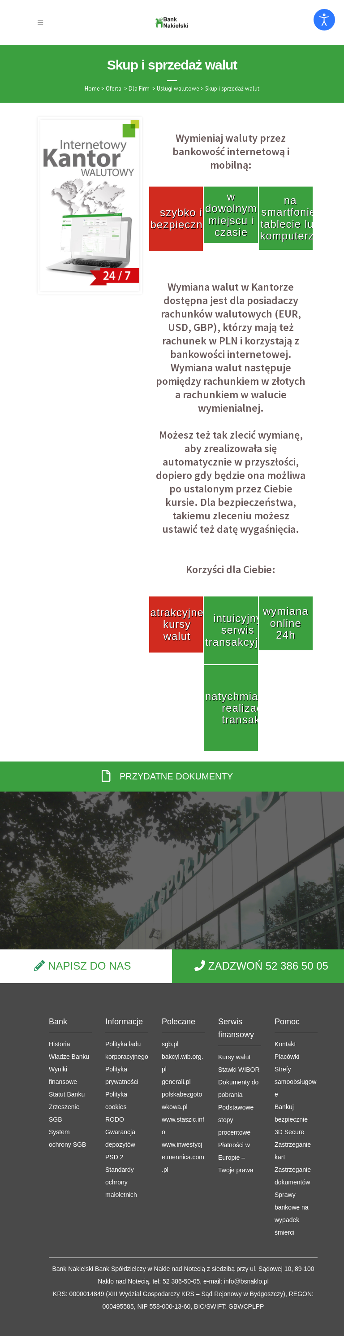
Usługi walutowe (178, 88)
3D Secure (289, 1079)
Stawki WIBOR (239, 1017)
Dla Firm (139, 88)
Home (92, 88)
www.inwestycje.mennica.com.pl (183, 1104)
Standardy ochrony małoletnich (121, 1130)
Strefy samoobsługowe (295, 1029)
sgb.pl (170, 991)
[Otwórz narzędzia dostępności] (324, 19)
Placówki (287, 1004)
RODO (114, 1067)
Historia (59, 991)
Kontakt (285, 991)
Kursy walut (234, 1004)
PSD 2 (114, 1104)
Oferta (113, 88)
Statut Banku (67, 1041)
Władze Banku (69, 1004)
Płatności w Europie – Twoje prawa (236, 1105)
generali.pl (176, 1029)
